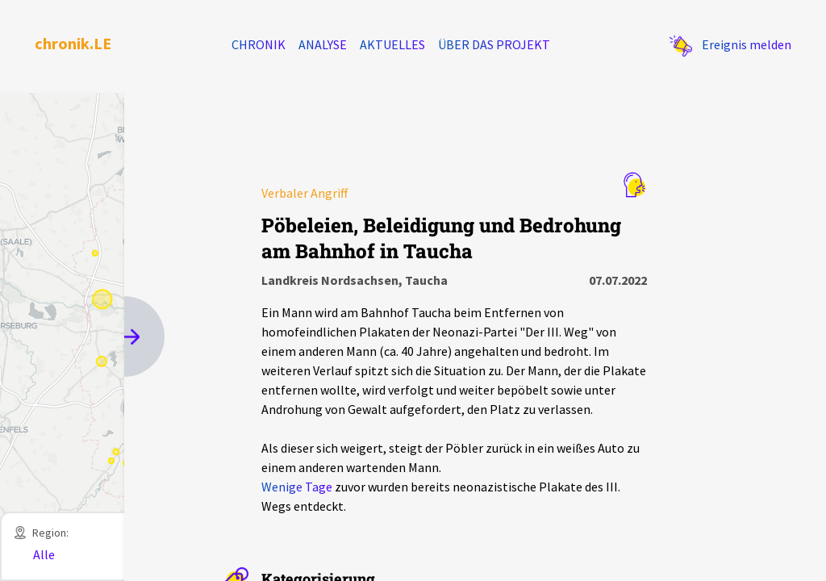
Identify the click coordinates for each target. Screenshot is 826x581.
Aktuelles (392, 44)
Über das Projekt (494, 44)
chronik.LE (73, 43)
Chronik (259, 44)
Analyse (322, 44)
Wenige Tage (296, 487)
